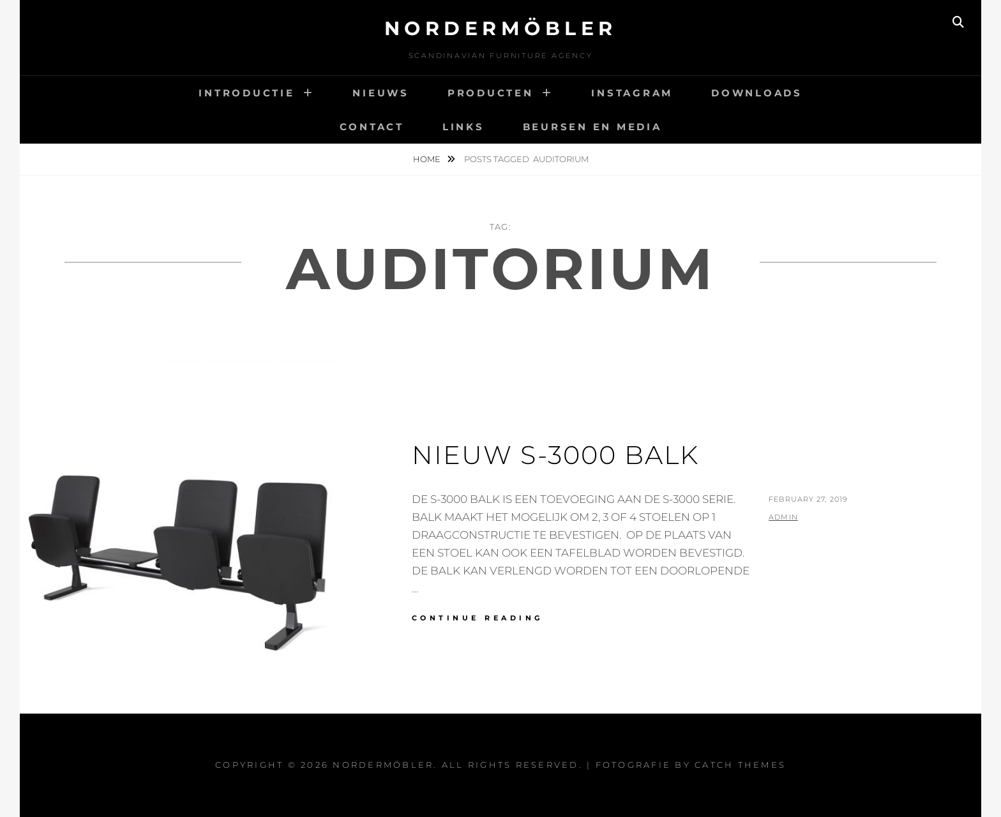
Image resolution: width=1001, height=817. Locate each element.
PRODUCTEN (491, 93)
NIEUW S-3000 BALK (555, 454)
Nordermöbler (500, 28)
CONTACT (372, 127)
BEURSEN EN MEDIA (592, 127)
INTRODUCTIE (246, 93)
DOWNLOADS (756, 93)
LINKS (463, 127)
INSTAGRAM (632, 93)
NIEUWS (380, 93)
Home (427, 159)
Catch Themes (740, 765)
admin (783, 517)
